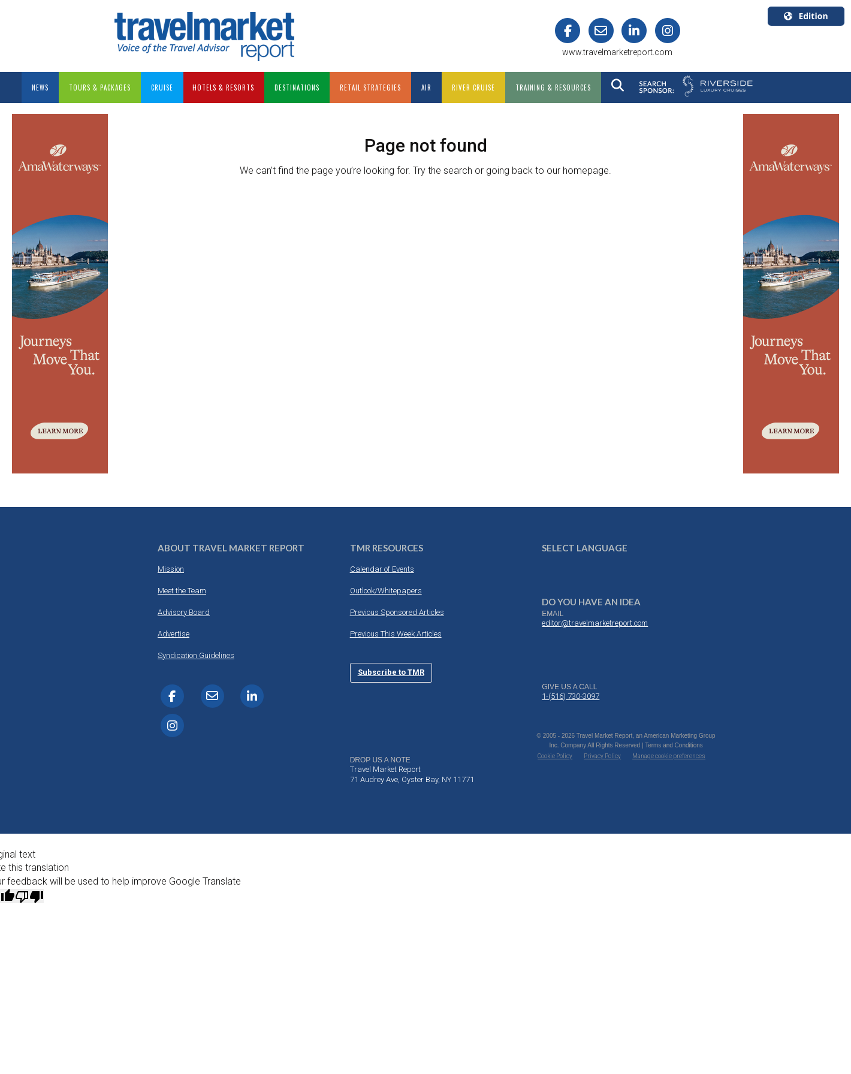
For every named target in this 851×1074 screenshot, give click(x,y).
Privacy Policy (602, 756)
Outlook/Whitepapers (386, 590)
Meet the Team (182, 590)
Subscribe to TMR (391, 672)
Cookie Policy (555, 756)
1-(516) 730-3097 (570, 696)
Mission (171, 569)
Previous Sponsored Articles (397, 612)
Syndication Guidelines (196, 655)
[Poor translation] (29, 896)
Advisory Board (184, 612)
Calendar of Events (382, 569)
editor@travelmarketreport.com (595, 623)
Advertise (173, 633)
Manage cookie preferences (668, 756)
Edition (806, 16)
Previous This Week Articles (396, 633)
